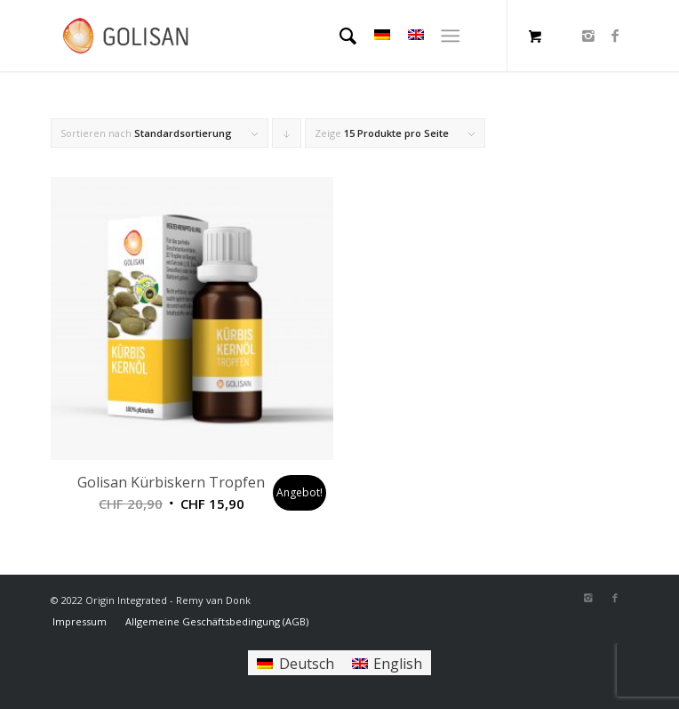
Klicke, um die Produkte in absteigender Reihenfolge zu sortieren (287, 137)
